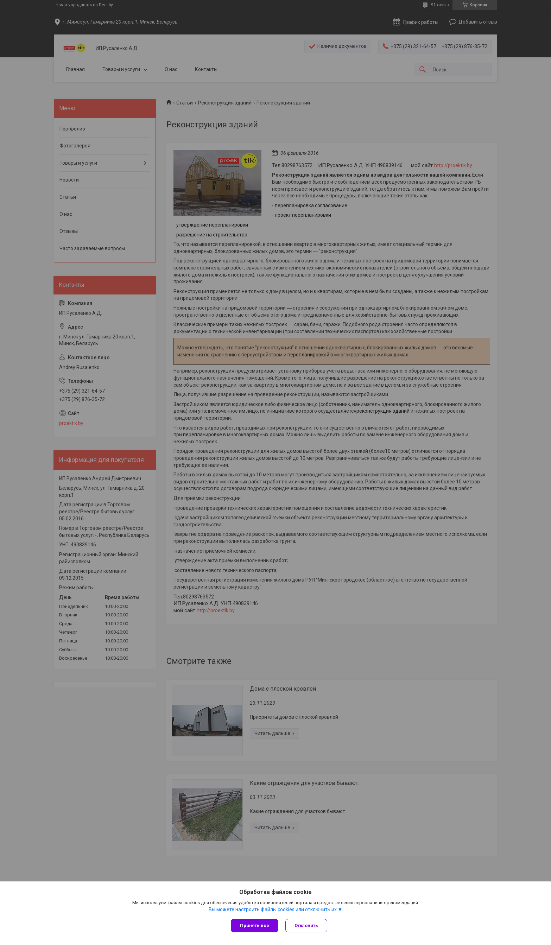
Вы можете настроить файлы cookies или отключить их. (273, 909)
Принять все (254, 925)
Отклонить (306, 925)
